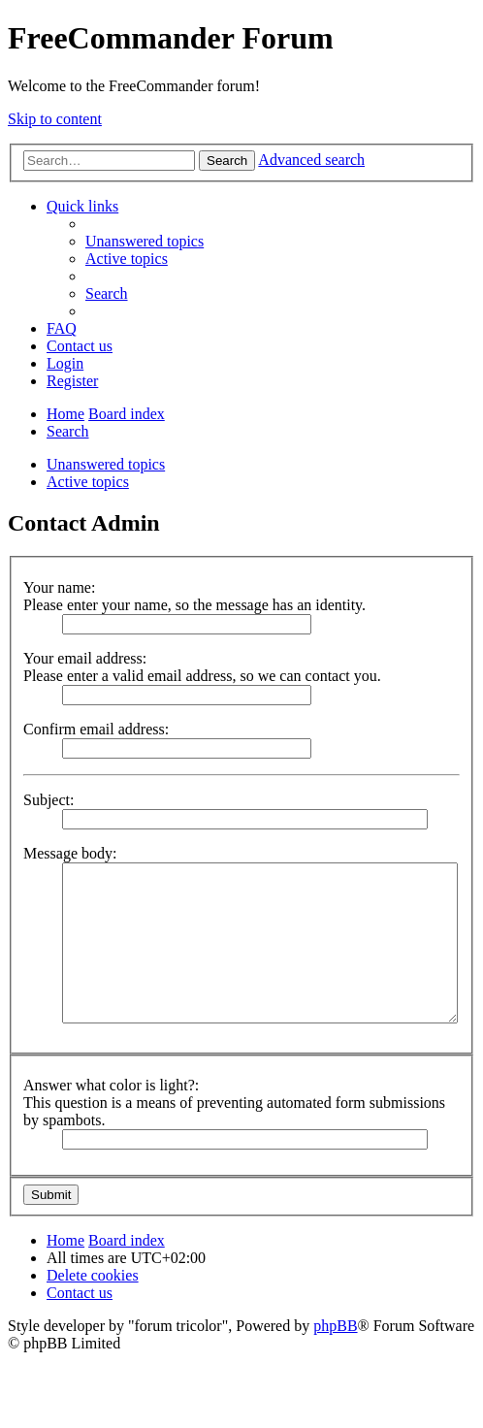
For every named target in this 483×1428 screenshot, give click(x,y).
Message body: (69, 853)
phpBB (335, 1325)
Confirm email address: (96, 729)
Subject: (48, 800)
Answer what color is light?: (111, 1085)
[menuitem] (144, 241)
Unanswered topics (106, 464)
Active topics (88, 481)
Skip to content (55, 119)
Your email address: (84, 658)
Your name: (59, 587)
